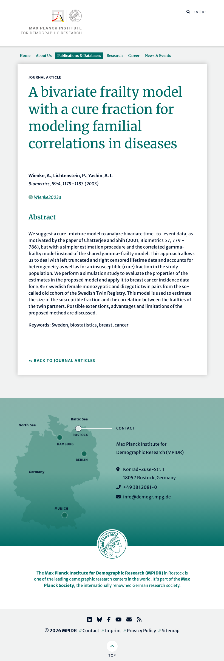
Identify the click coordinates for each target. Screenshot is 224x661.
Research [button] (115, 55)
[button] (188, 11)
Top (112, 655)
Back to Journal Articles (64, 360)
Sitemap (171, 630)
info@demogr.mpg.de (147, 497)
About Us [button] (44, 55)
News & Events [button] (158, 55)
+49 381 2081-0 (140, 487)
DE (204, 12)
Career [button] (134, 55)
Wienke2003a (47, 197)
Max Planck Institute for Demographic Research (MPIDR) (104, 573)
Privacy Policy (141, 630)
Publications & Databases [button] (79, 55)
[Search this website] (185, 12)
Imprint (113, 630)
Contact (91, 630)
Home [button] (25, 55)
